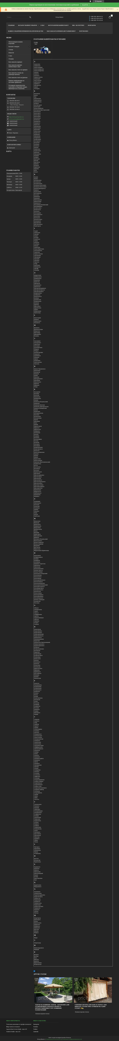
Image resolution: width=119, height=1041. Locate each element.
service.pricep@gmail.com (16, 119)
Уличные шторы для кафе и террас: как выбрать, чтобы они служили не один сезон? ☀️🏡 (91, 1006)
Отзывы (11, 59)
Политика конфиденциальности (72, 1039)
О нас (10, 56)
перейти (85, 5)
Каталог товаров (14, 46)
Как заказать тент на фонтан (18, 77)
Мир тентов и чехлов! (13, 1026)
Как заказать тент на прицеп (18, 70)
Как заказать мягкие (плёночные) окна (15, 66)
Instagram (36, 1024)
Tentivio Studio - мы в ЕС (13, 1031)
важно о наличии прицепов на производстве (25, 31)
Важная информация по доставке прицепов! (16, 81)
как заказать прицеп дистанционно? (61, 31)
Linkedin (35, 1031)
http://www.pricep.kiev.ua (16, 117)
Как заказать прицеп (15, 62)
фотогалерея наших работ (58, 25)
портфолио (83, 31)
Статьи (11, 49)
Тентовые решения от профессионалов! (18, 1024)
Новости (11, 53)
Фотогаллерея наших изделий (16, 42)
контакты (92, 25)
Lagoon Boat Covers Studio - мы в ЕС (16, 1029)
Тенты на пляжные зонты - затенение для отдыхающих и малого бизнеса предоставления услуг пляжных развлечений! (52, 1007)
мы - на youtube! (78, 25)
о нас (42, 25)
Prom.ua (68, 1037)
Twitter (35, 1029)
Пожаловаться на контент (53, 1039)
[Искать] (30, 17)
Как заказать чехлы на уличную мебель (16, 73)
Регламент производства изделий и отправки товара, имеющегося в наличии (18, 87)
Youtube (35, 1026)
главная (11, 25)
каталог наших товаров (27, 25)
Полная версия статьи (42, 1013)
